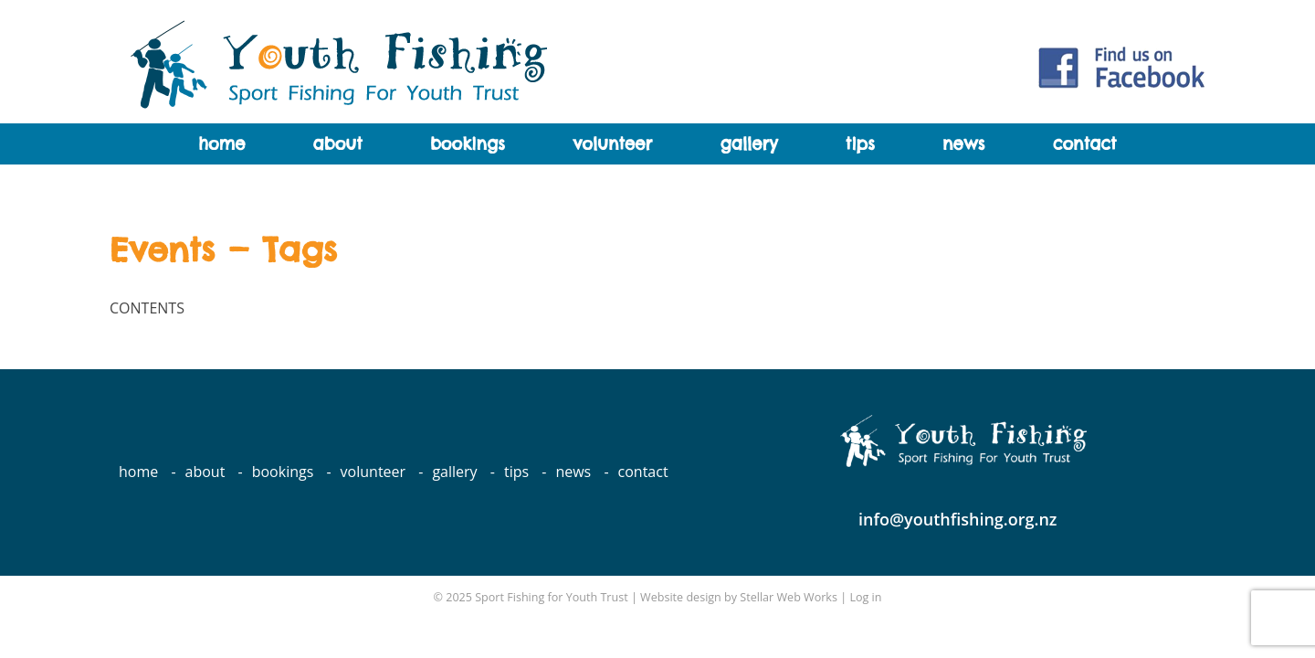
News (963, 143)
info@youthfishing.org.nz (957, 519)
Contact (1085, 143)
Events (162, 249)
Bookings (467, 143)
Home (221, 143)
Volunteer (612, 143)
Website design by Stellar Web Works (738, 597)
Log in (865, 597)
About (338, 143)
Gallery (748, 143)
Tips (860, 143)
